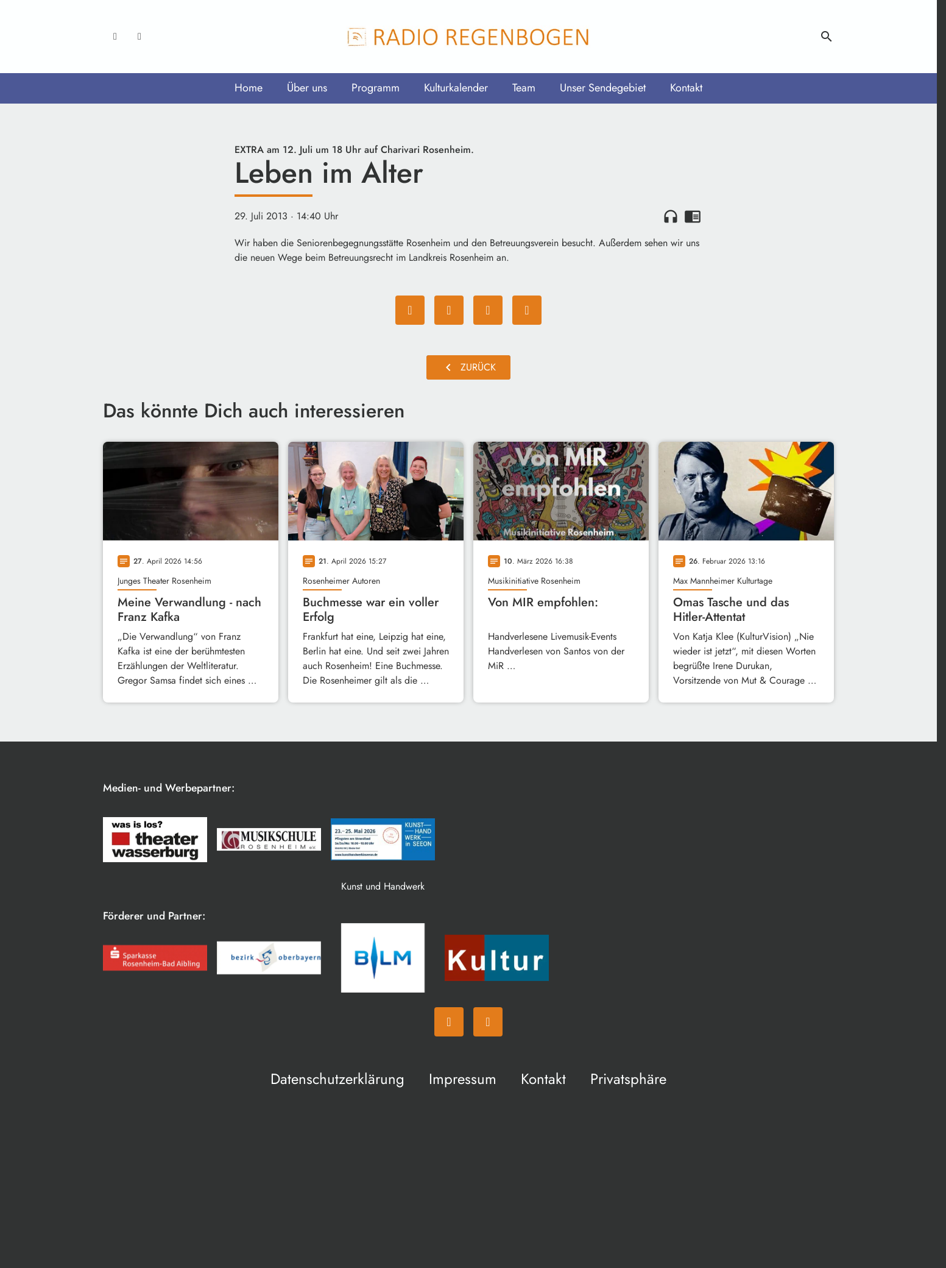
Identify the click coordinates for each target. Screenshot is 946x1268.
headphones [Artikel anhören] (670, 216)
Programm (375, 88)
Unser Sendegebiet (603, 88)
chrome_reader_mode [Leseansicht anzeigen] (692, 216)
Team (523, 88)
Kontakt (686, 88)
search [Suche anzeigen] (826, 36)
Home (249, 88)
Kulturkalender (456, 88)
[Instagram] (139, 36)
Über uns (307, 88)
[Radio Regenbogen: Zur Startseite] (468, 36)
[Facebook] (115, 36)
